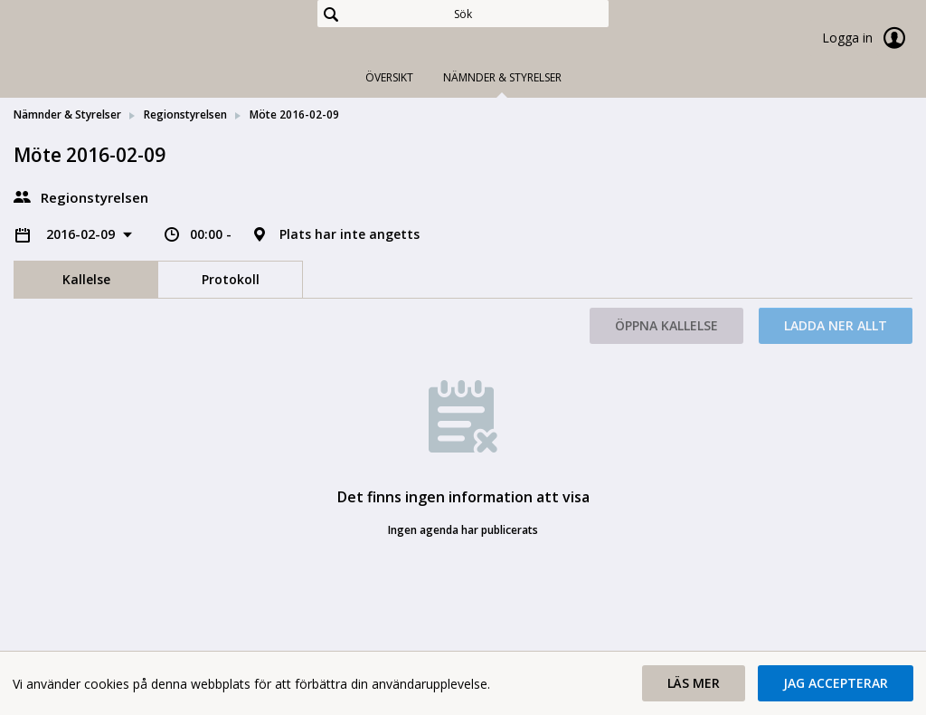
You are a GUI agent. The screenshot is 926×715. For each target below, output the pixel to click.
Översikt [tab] (389, 77)
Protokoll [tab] (231, 279)
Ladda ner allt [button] (835, 325)
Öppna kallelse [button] (666, 325)
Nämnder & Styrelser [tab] (502, 77)
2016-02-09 (82, 234)
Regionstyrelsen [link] (185, 114)
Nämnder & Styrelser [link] (67, 114)
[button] (693, 683)
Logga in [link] (867, 38)
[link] (104, 40)
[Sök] (462, 13)
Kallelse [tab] (86, 279)
